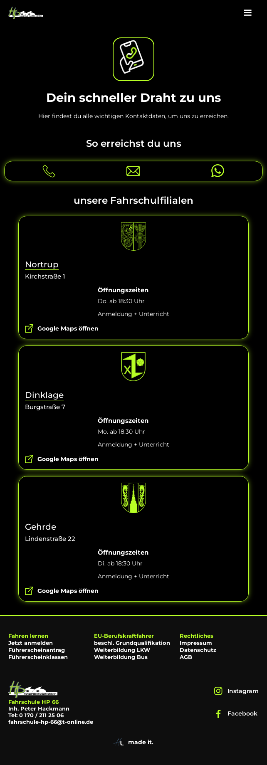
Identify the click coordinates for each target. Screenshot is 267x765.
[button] (247, 13)
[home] (26, 13)
